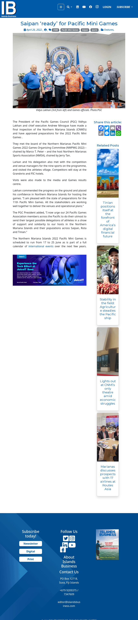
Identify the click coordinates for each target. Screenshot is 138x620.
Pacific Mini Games (70, 30)
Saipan (85, 30)
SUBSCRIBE (124, 7)
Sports (94, 30)
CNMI (55, 30)
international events (40, 246)
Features (109, 29)
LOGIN (107, 7)
